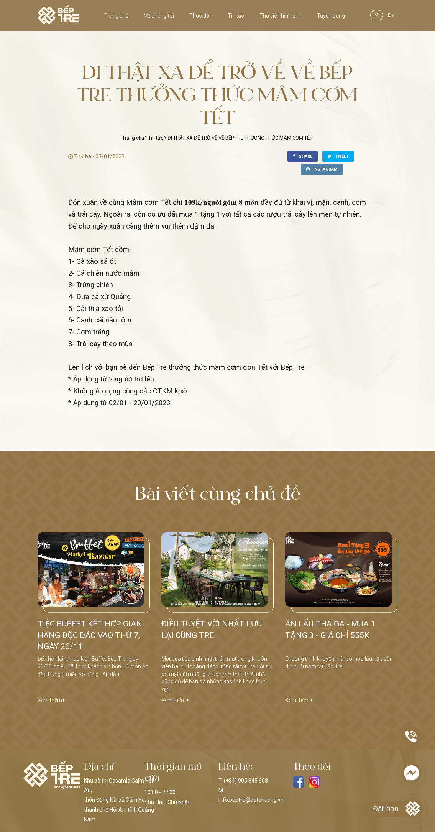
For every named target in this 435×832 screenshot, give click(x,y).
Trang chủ (116, 16)
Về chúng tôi (159, 16)
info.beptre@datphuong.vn (251, 800)
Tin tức (236, 16)
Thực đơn (200, 16)
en (390, 15)
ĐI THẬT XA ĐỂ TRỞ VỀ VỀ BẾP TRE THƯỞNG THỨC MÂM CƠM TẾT (239, 138)
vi (377, 15)
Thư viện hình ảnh (280, 16)
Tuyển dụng (331, 16)
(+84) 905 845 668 (246, 781)
